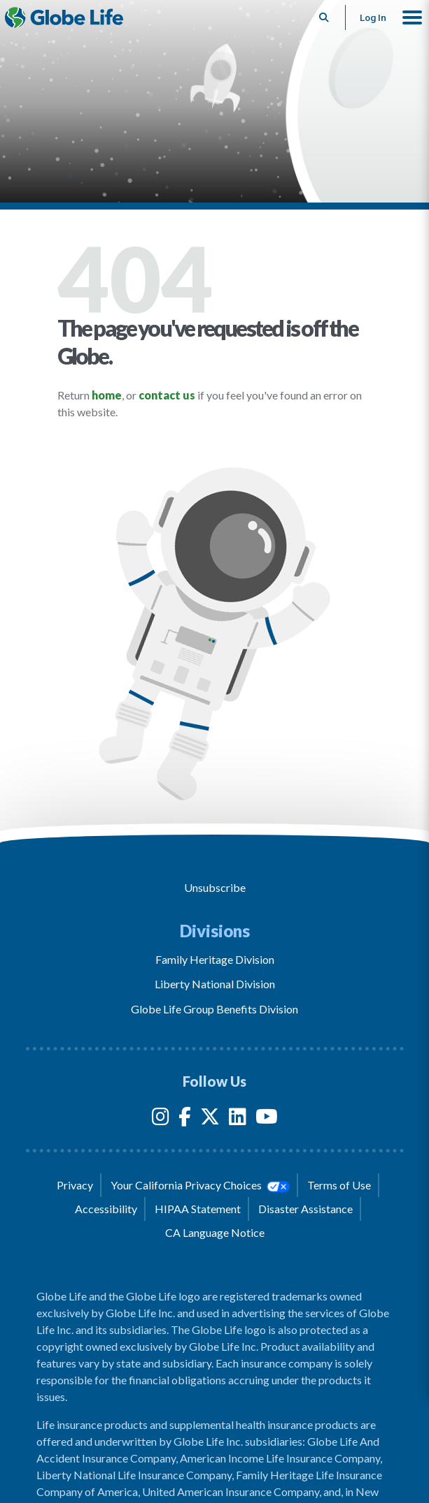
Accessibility (106, 1208)
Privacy (75, 1185)
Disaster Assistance (305, 1208)
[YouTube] (266, 1119)
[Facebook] (184, 1119)
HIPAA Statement (198, 1208)
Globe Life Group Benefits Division (214, 1009)
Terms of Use (339, 1185)
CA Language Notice (215, 1232)
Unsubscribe (215, 887)
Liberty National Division (215, 983)
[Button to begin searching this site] (324, 17)
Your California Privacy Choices (200, 1185)
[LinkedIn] (237, 1119)
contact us (167, 395)
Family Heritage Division (214, 959)
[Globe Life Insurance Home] (64, 17)
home (107, 395)
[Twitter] (210, 1119)
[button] (412, 17)
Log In (373, 17)
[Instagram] (160, 1119)
